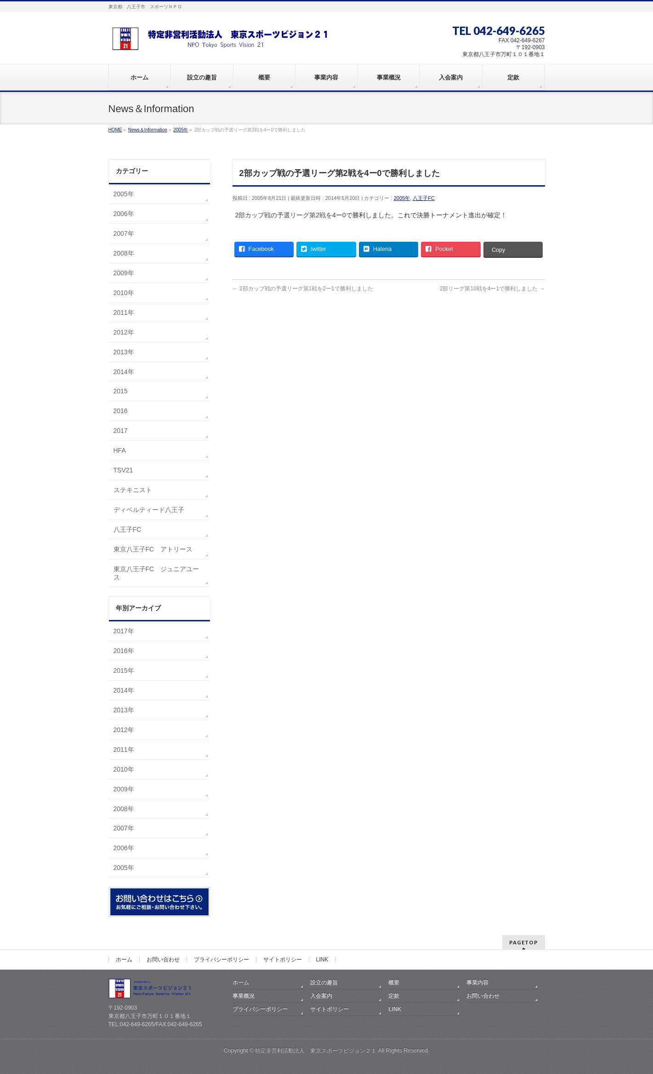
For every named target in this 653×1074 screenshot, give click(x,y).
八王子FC (424, 198)
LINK (322, 959)
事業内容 (477, 982)
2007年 (124, 233)
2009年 (124, 273)
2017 (121, 430)
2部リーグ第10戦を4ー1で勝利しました (492, 288)
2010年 (124, 292)
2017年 (124, 631)
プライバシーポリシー (221, 959)
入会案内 (321, 996)
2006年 (124, 213)
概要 (393, 982)
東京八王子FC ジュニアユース (156, 573)
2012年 (124, 332)
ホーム (124, 959)
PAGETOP (523, 942)
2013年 (124, 352)
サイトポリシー (282, 959)
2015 (121, 391)
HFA (120, 450)
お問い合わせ (163, 959)
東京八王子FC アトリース (153, 549)
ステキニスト (133, 490)
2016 (121, 411)
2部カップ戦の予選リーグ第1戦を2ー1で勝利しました (303, 288)
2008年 (124, 253)
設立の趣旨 (324, 982)
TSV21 (123, 470)
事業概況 (244, 996)
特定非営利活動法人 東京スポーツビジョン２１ (315, 1050)
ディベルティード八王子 (149, 509)
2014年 (124, 371)
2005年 (402, 198)
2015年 (124, 670)
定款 (393, 996)
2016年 (124, 650)
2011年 (124, 312)
